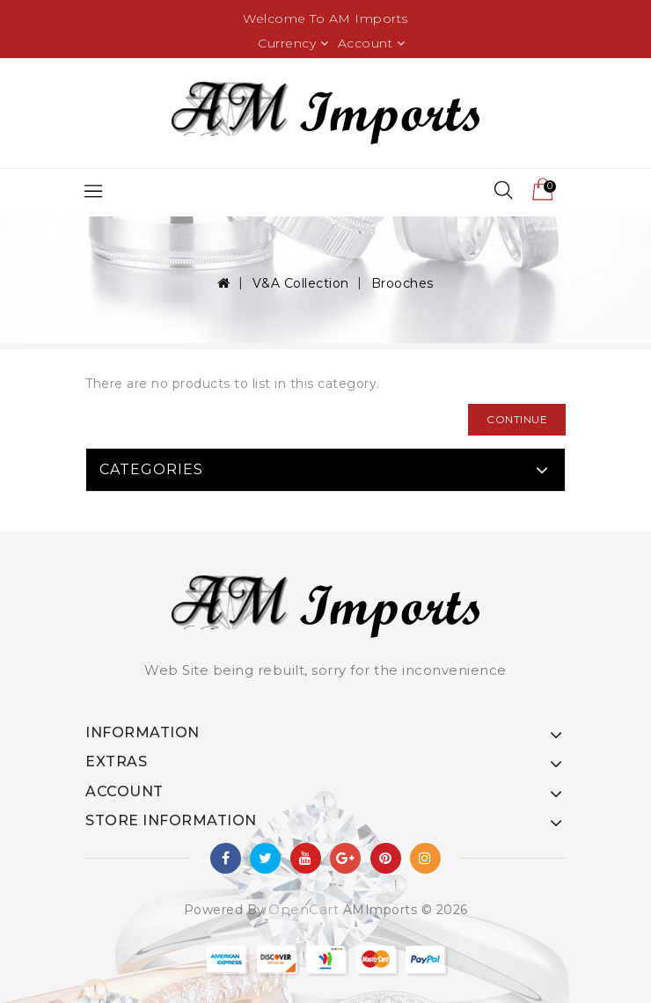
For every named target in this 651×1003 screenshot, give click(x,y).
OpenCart (303, 909)
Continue (516, 419)
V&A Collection (300, 283)
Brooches (402, 283)
